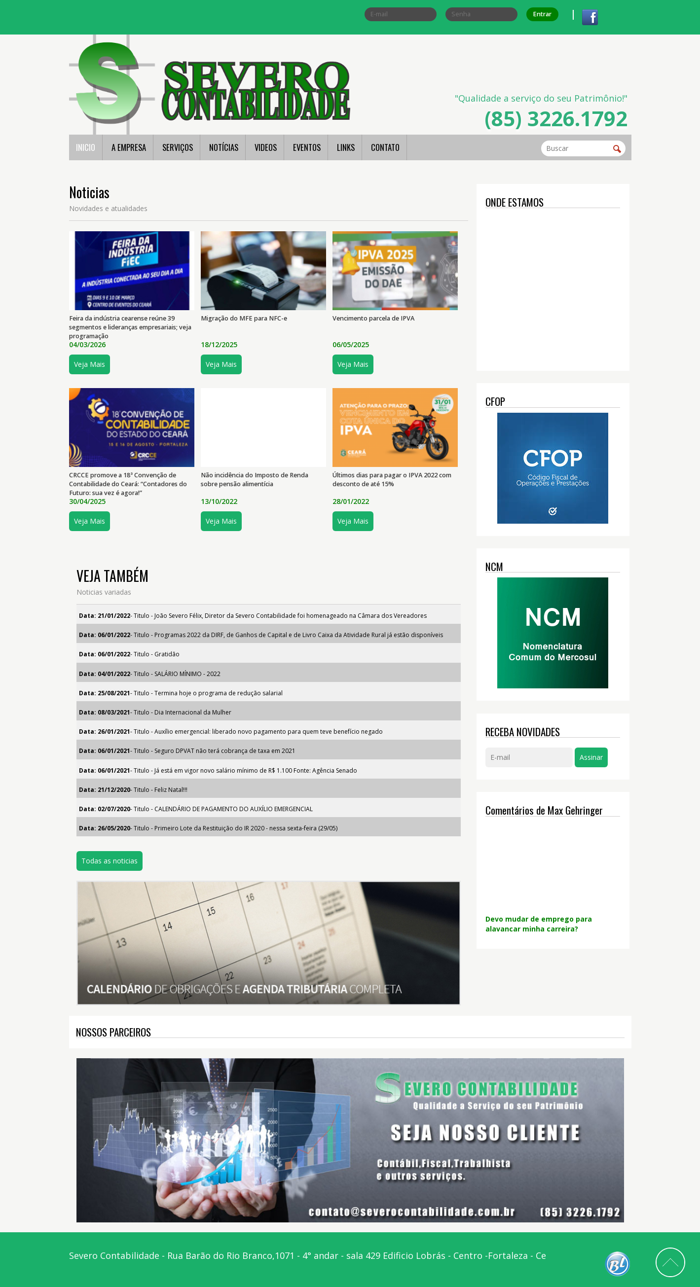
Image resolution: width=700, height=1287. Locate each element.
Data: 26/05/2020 (104, 828)
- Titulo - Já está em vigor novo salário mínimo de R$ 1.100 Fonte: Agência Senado (218, 770)
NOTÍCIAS (223, 147)
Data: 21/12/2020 (104, 789)
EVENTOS (307, 147)
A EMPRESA (128, 147)
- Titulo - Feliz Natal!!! (133, 790)
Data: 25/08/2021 (104, 693)
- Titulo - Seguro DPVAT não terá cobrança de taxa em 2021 (187, 751)
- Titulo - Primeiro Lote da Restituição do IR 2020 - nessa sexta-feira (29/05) (208, 828)
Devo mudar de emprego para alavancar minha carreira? (538, 923)
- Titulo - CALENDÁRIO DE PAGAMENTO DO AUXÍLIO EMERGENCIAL (196, 809)
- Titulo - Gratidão (129, 654)
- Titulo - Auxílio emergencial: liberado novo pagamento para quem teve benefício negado (231, 731)
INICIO (85, 147)
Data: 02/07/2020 (104, 809)
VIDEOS (266, 147)
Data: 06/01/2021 (104, 751)
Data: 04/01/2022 (104, 674)
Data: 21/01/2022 (104, 615)
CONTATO (385, 147)
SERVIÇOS (177, 147)
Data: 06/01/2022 (104, 635)
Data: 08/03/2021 (104, 712)
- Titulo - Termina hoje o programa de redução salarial (181, 693)
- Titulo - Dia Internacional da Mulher (155, 712)
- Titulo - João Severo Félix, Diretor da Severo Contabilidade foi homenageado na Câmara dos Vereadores (253, 615)
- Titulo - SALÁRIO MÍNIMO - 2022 (150, 674)
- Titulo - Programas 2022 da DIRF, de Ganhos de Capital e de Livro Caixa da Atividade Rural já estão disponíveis (261, 635)
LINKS (346, 147)
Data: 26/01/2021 (104, 731)
